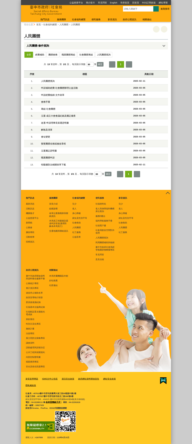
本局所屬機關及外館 (58, 276)
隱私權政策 (30, 385)
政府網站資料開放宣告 (85, 379)
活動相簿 (30, 237)
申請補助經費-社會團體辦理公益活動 (59, 88)
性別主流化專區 (33, 324)
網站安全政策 (104, 379)
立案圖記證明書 (49, 150)
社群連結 (53, 285)
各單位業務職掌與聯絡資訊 (58, 214)
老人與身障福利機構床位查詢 (105, 209)
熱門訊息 (45, 19)
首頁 (38, 24)
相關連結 (147, 19)
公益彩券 (76, 237)
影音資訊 (112, 19)
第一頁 (112, 64)
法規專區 (30, 333)
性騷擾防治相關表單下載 (53, 164)
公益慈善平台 (76, 2)
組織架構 (53, 208)
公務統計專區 (32, 283)
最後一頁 (129, 64)
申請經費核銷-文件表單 (52, 95)
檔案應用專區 (32, 362)
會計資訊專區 (32, 288)
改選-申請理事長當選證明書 (55, 123)
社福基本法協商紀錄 (35, 307)
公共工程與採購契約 (35, 352)
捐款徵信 (30, 319)
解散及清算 (46, 129)
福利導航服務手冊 (104, 221)
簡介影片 (90, 2)
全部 (29, 54)
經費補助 (39, 54)
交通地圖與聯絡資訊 (58, 231)
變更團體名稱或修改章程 (53, 143)
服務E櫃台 (100, 216)
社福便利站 (101, 204)
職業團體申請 (48, 157)
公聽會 (29, 227)
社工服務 (76, 232)
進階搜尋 (165, 8)
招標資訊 (30, 242)
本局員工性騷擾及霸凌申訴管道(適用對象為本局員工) (58, 223)
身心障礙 (76, 213)
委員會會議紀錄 (33, 302)
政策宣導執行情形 (34, 297)
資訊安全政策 (65, 379)
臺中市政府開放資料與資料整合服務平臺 (35, 277)
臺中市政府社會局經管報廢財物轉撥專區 (105, 248)
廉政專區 (30, 232)
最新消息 (30, 204)
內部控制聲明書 (33, 357)
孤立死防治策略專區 (35, 338)
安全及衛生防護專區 (35, 366)
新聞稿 (29, 222)
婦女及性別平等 (79, 218)
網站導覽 (163, 2)
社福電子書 (101, 225)
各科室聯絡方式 (52, 401)
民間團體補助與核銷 (105, 242)
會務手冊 (45, 102)
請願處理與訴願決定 (35, 347)
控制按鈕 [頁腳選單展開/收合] (167, 193)
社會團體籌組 (86, 54)
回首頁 (135, 2)
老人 (74, 208)
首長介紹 (53, 204)
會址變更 (45, 136)
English (113, 2)
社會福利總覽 (79, 19)
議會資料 (30, 343)
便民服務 (96, 19)
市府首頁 (124, 2)
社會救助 (76, 222)
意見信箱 (100, 259)
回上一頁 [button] (164, 29)
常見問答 (102, 2)
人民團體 (63, 24)
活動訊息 (30, 208)
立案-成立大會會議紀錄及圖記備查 (58, 115)
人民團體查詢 (104, 54)
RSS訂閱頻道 (149, 2)
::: (20, 1)
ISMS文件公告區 (48, 379)
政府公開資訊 (129, 19)
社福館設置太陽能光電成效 (35, 313)
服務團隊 (61, 19)
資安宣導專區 (31, 379)
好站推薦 (53, 280)
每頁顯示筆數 (79, 64)
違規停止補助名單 (34, 293)
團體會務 (52, 54)
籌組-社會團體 (48, 109)
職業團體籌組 (68, 54)
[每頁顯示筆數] (90, 64)
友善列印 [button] (156, 29)
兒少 (74, 204)
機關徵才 (30, 213)
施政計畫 (30, 328)
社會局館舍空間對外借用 (105, 231)
